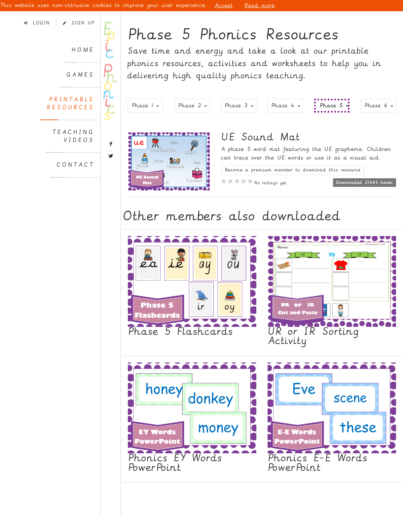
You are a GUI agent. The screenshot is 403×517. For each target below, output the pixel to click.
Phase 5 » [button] (334, 105)
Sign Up (78, 23)
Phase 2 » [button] (192, 105)
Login (37, 23)
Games (80, 75)
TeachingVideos (73, 136)
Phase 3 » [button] (239, 105)
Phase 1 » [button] (145, 105)
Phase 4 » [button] (286, 105)
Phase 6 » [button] (378, 105)
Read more (259, 5)
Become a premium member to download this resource (293, 170)
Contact (75, 165)
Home (82, 50)
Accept (223, 5)
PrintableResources (70, 103)
